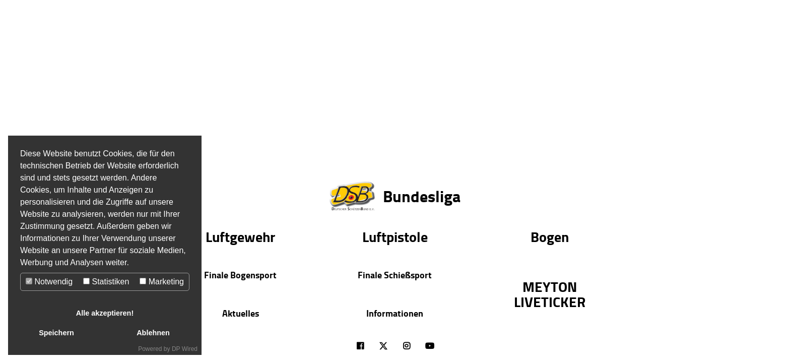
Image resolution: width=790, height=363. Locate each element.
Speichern (56, 333)
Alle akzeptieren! (105, 313)
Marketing (162, 281)
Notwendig (49, 281)
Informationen (394, 313)
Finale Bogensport (240, 274)
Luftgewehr (240, 236)
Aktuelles (240, 313)
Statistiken (106, 281)
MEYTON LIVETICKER (549, 294)
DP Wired (185, 348)
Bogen (550, 236)
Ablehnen (153, 333)
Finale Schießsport (395, 274)
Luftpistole (395, 236)
